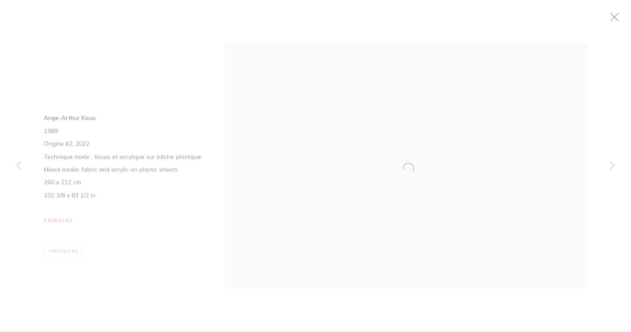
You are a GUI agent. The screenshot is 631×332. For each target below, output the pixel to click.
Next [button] (612, 166)
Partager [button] (64, 255)
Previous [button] (19, 166)
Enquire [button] (58, 225)
